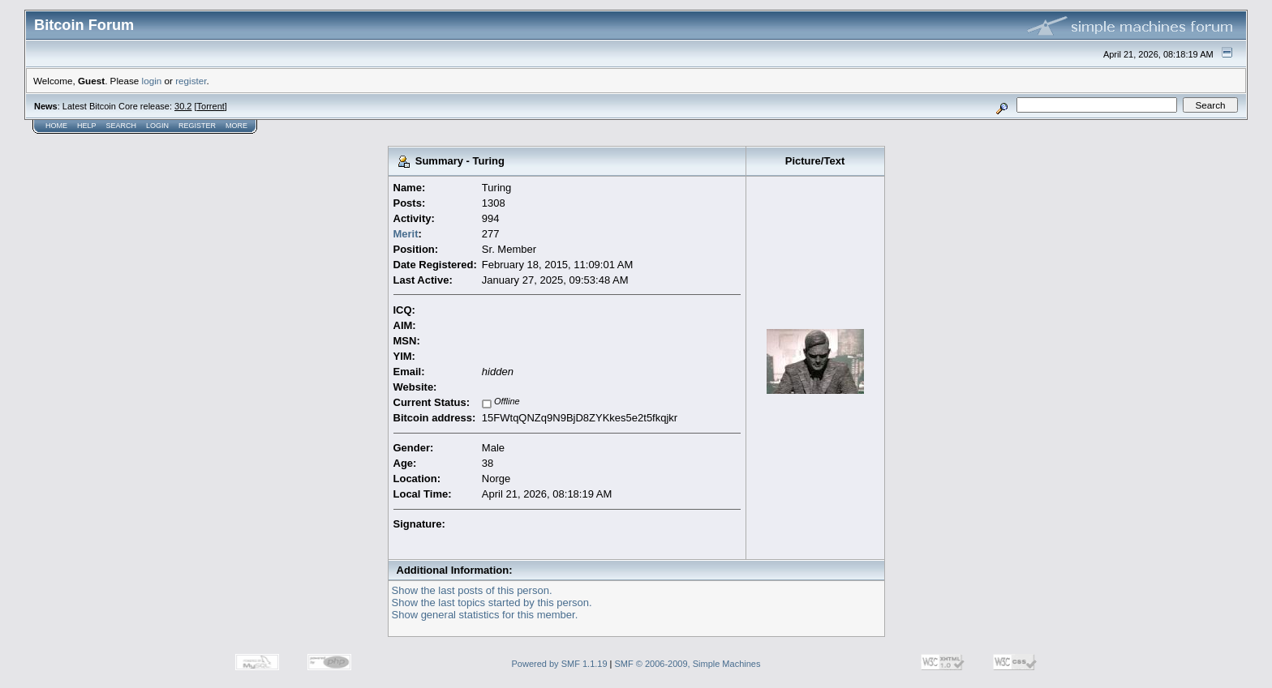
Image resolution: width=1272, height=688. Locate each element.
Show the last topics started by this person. (492, 602)
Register (197, 126)
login (152, 80)
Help (87, 126)
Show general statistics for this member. (485, 615)
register (190, 80)
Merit (406, 234)
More (236, 126)
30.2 (182, 106)
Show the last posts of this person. (472, 590)
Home (56, 126)
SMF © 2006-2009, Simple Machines (688, 664)
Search (121, 126)
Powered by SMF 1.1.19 (560, 664)
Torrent (211, 106)
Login (157, 126)
